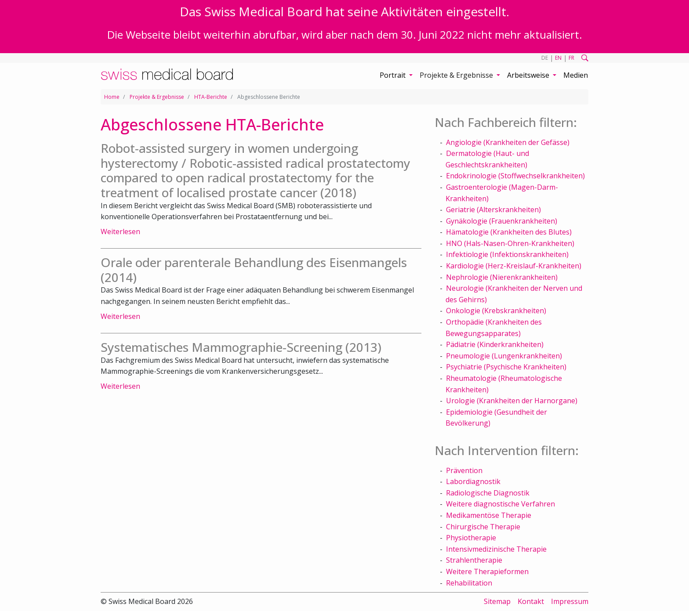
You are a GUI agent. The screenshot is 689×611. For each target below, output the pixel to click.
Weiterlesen (120, 231)
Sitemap (497, 601)
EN (558, 57)
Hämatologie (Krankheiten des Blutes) (509, 232)
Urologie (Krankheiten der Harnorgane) (511, 400)
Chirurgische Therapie (483, 526)
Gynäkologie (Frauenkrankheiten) (501, 221)
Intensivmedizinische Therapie (496, 549)
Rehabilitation (469, 583)
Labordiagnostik (473, 481)
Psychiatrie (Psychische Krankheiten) (506, 367)
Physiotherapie (471, 537)
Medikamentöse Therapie (488, 515)
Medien (575, 75)
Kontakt (531, 601)
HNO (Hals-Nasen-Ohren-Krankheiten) (510, 243)
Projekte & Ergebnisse (157, 97)
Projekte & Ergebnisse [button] (457, 75)
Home (112, 97)
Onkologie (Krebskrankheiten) (496, 310)
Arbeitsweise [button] (529, 75)
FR (571, 57)
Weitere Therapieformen (487, 571)
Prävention (464, 470)
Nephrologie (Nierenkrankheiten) (502, 277)
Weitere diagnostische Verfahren (500, 504)
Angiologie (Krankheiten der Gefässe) (507, 142)
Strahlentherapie (474, 560)
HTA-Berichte (210, 97)
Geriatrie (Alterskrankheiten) (493, 209)
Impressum (569, 601)
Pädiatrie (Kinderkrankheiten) (495, 344)
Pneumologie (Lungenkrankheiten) (504, 356)
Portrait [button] (393, 75)
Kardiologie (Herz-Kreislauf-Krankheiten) (513, 266)
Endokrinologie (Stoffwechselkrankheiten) (515, 176)
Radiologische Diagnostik (487, 493)
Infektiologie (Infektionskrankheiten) (507, 254)
